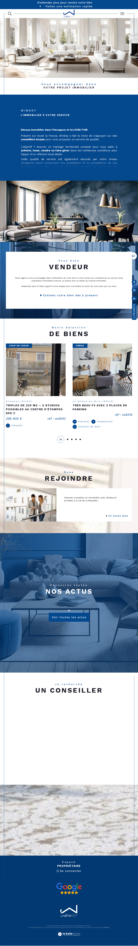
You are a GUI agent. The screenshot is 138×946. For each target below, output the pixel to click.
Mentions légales (57, 927)
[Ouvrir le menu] (122, 13)
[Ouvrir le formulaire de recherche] (10, 14)
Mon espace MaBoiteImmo (74, 927)
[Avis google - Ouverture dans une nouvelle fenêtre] (69, 889)
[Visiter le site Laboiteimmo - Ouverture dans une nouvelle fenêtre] (69, 937)
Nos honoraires (34, 927)
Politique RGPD (97, 927)
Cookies (106, 927)
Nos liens (87, 927)
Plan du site (45, 927)
